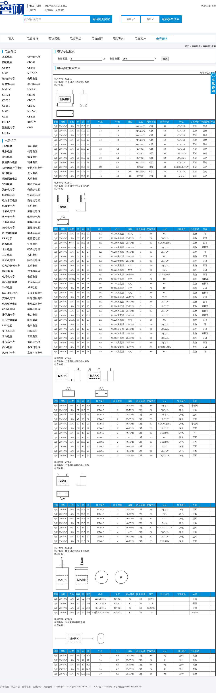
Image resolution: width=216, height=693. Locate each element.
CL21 (5, 116)
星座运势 (59, 10)
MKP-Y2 (7, 89)
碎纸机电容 (33, 249)
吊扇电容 (32, 265)
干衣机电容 (8, 211)
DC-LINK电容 (10, 293)
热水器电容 (8, 216)
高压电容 (7, 347)
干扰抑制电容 (35, 167)
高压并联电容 (35, 352)
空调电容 (7, 184)
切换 (39, 6)
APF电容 (32, 287)
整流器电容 (8, 331)
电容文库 (140, 38)
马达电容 (7, 254)
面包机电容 (33, 200)
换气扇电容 (8, 342)
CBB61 (31, 62)
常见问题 (15, 686)
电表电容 (32, 325)
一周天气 (31, 10)
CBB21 (31, 95)
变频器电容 (33, 238)
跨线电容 (7, 244)
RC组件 (31, 122)
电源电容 (32, 276)
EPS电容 (32, 331)
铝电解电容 (33, 56)
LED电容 (7, 325)
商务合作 (48, 686)
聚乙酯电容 (33, 84)
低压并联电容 (9, 320)
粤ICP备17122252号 (103, 686)
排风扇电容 (8, 314)
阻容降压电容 (9, 162)
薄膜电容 (7, 56)
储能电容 (32, 151)
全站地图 (26, 686)
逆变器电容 (33, 271)
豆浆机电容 (8, 222)
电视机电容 (33, 222)
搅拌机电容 (33, 309)
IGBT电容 (7, 271)
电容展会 (76, 38)
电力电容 (32, 314)
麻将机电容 (33, 211)
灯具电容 (32, 244)
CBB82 (6, 122)
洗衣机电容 (8, 189)
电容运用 (10, 140)
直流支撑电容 (35, 293)
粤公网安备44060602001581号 (127, 686)
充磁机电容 (8, 298)
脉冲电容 (7, 173)
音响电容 (7, 336)
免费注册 (205, 6)
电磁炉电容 (33, 184)
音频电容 (32, 336)
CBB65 (31, 67)
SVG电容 (7, 287)
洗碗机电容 (33, 195)
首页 (11, 38)
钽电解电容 (8, 78)
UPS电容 (7, 238)
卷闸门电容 (33, 347)
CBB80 (31, 105)
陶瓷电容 (7, 62)
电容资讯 (54, 38)
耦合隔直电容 (9, 178)
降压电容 (32, 320)
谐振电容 (7, 157)
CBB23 (6, 95)
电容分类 (10, 51)
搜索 (165, 58)
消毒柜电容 (33, 227)
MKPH (5, 111)
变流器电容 (33, 282)
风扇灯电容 (8, 352)
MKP (5, 73)
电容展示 (119, 38)
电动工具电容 (35, 303)
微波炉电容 (33, 189)
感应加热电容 (9, 282)
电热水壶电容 (9, 200)
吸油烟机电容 (9, 233)
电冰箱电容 (8, 195)
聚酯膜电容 (8, 127)
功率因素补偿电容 (12, 167)
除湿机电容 (33, 260)
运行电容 (32, 146)
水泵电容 (7, 249)
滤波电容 (32, 157)
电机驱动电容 (9, 303)
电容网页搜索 (101, 19)
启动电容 (7, 146)
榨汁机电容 (8, 309)
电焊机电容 (8, 276)
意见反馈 (37, 686)
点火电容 (32, 173)
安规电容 (32, 78)
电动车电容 (33, 233)
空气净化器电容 (11, 265)
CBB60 (6, 67)
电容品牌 (97, 38)
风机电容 (32, 254)
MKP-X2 (32, 73)
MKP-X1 (32, 89)
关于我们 (4, 686)
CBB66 (6, 133)
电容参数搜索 (170, 19)
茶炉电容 (32, 206)
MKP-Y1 (32, 111)
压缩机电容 (8, 260)
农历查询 (49, 10)
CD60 (30, 127)
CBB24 (31, 116)
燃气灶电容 (33, 216)
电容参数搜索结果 (68, 68)
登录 (213, 6)
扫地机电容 (8, 227)
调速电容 (32, 162)
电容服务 (162, 38)
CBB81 (6, 105)
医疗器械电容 (35, 298)
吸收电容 (7, 151)
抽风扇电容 (33, 342)
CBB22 (6, 100)
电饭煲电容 (8, 206)
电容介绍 (32, 38)
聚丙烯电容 (8, 84)
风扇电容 (32, 178)
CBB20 (31, 100)
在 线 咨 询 (213, 83)
